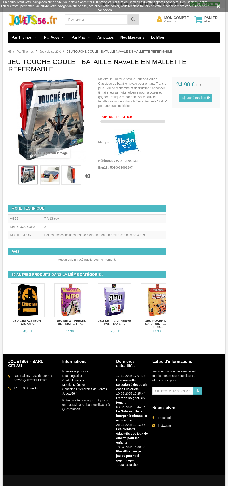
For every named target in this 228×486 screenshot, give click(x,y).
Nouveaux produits (75, 371)
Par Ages (51, 37)
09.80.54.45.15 (32, 388)
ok (197, 390)
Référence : (106, 160)
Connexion (170, 21)
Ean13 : (103, 167)
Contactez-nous (73, 380)
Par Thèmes (22, 37)
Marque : (105, 142)
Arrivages (105, 37)
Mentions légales (74, 384)
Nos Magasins (132, 37)
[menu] (159, 19)
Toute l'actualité (127, 464)
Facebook (164, 418)
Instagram (165, 425)
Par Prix (78, 37)
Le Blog (157, 37)
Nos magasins (72, 376)
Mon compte (176, 18)
